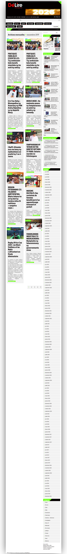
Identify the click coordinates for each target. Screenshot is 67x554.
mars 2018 (47, 427)
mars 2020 (47, 365)
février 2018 (47, 429)
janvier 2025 (47, 216)
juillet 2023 (47, 262)
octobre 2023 (47, 254)
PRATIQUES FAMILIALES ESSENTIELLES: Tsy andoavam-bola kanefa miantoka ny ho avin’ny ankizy (14, 61)
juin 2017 (47, 450)
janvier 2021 (47, 339)
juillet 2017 (47, 447)
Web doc (47, 541)
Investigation (33, 17)
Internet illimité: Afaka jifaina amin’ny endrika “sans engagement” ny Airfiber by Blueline (51, 115)
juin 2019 (47, 388)
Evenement (47, 513)
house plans (45, 544)
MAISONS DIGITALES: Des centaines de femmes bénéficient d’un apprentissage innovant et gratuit (33, 199)
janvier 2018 (47, 432)
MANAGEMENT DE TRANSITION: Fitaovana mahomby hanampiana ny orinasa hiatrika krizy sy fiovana (51, 68)
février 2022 (47, 306)
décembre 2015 (48, 496)
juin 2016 (47, 481)
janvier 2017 (47, 463)
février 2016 (47, 491)
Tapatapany (23, 17)
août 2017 (47, 445)
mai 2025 (47, 205)
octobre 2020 (47, 347)
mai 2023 (47, 267)
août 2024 (47, 229)
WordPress (27, 553)
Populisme (46, 49)
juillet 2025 (47, 200)
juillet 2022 (47, 293)
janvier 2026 (47, 185)
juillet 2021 (47, 324)
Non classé (47, 528)
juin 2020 (47, 357)
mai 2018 (47, 422)
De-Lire (46, 505)
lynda (35, 133)
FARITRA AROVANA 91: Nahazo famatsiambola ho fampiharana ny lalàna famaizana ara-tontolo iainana (51, 131)
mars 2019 (47, 396)
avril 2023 (47, 270)
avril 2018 (47, 424)
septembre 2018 (48, 411)
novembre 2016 (48, 468)
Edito (15, 17)
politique (19, 17)
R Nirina (17, 42)
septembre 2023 (48, 257)
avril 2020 (47, 362)
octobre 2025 (47, 192)
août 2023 (47, 259)
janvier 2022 (47, 308)
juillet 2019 (47, 386)
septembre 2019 (48, 380)
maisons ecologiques (47, 548)
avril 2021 (47, 332)
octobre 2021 (47, 316)
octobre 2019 (47, 378)
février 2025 (47, 213)
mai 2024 (47, 236)
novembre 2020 (48, 344)
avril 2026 (47, 177)
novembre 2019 (48, 375)
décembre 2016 (48, 465)
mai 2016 (47, 483)
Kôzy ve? (47, 523)
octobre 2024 (47, 223)
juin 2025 (47, 203)
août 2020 (47, 352)
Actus (12, 17)
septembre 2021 (48, 319)
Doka (46, 508)
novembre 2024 (48, 221)
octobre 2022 (47, 285)
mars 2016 (47, 489)
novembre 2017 (48, 437)
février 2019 (47, 398)
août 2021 (47, 321)
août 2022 (47, 290)
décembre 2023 (48, 249)
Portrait (46, 533)
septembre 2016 (48, 473)
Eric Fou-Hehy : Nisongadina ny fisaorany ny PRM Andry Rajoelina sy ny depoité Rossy (15, 107)
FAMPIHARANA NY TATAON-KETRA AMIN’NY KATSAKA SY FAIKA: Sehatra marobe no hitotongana (33, 151)
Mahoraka (47, 526)
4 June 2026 (57, 26)
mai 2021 (47, 329)
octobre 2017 (47, 440)
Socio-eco (28, 17)
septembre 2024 (48, 226)
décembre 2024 (48, 218)
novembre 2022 (48, 283)
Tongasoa (9, 17)
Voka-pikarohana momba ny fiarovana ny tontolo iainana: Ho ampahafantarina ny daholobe (51, 77)
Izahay (37, 17)
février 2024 (47, 244)
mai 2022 (47, 298)
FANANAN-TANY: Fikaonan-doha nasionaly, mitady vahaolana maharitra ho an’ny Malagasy (51, 92)
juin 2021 (47, 326)
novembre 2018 (48, 406)
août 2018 (47, 414)
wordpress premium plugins (48, 547)
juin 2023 (47, 265)
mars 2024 (47, 241)
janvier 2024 (47, 247)
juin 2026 (47, 172)
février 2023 (47, 275)
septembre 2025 (48, 195)
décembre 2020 (48, 342)
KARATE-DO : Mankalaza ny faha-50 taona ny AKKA (50, 165)
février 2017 (47, 460)
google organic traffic (47, 545)
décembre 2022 (48, 280)
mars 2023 (47, 272)
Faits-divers (10, 88)
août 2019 (47, 383)
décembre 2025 (48, 187)
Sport (8, 230)
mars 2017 (47, 458)
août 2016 (47, 476)
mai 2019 (47, 391)
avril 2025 (47, 208)
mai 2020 (47, 360)
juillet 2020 (47, 355)
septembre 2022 (48, 288)
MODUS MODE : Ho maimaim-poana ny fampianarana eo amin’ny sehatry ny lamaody (33, 107)
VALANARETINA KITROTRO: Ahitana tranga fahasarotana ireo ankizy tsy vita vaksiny (51, 123)
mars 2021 (47, 334)
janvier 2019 (47, 401)
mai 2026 (47, 174)
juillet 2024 (47, 231)
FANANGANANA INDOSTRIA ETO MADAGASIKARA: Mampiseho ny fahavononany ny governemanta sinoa (32, 242)
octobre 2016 (47, 471)
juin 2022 (47, 295)
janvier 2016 (47, 494)
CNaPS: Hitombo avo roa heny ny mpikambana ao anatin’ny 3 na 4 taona (14, 152)
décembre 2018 (48, 404)
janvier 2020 (47, 370)
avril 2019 (47, 393)
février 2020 (47, 368)
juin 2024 (47, 234)
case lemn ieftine (46, 549)
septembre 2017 (48, 442)
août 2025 (47, 198)
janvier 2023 (47, 277)
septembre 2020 (48, 350)
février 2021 (47, 337)
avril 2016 (47, 486)
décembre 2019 (48, 373)
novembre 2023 (48, 252)
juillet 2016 (47, 478)
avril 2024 (47, 239)
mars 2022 (47, 303)
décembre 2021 (48, 311)
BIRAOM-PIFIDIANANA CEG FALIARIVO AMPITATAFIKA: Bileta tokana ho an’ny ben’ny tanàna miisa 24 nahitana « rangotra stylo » (15, 198)
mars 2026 (47, 180)
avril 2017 (47, 455)
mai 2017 (47, 453)
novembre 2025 (48, 190)
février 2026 (47, 182)
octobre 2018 (47, 409)
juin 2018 (47, 419)
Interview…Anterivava (49, 518)
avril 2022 (47, 301)
